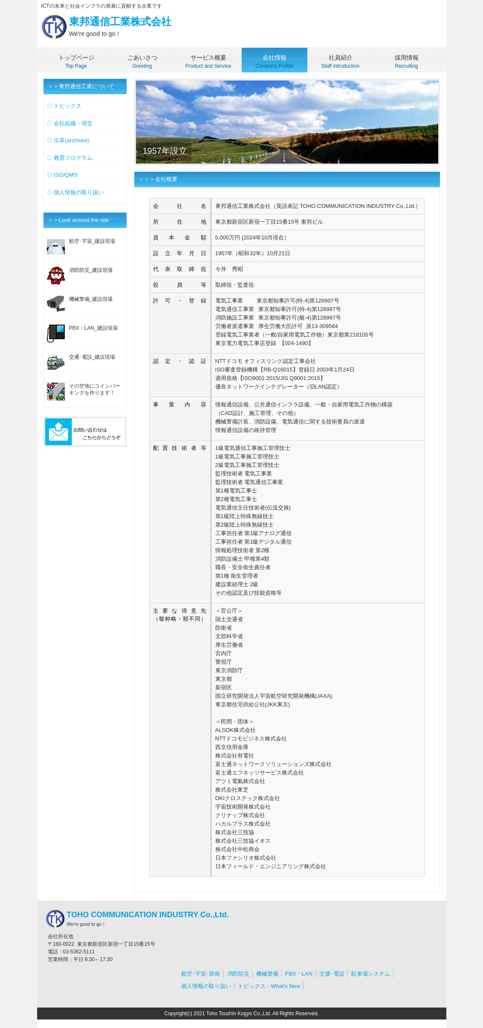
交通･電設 (331, 973)
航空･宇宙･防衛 (200, 973)
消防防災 (238, 973)
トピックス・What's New (269, 986)
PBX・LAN (298, 973)
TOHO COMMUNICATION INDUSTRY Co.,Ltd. (135, 918)
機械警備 (267, 973)
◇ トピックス (64, 106)
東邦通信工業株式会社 (104, 27)
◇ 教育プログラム (70, 158)
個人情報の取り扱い (206, 986)
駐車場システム (370, 973)
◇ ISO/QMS (62, 175)
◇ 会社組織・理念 (70, 123)
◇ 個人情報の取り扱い (75, 192)
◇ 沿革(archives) (68, 140)
